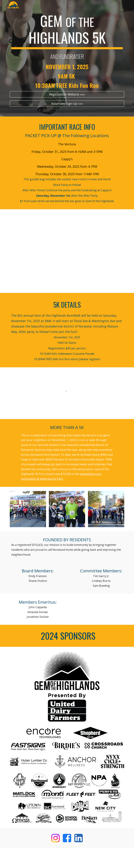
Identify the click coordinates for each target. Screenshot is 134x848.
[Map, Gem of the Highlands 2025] (67, 253)
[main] (67, 50)
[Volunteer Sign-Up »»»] (67, 103)
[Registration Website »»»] (67, 94)
